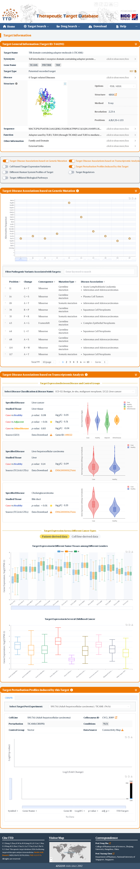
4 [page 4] (73, 362)
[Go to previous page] (59, 362)
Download (98, 26)
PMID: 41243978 (35, 855)
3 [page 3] (70, 362)
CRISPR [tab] (9, 698)
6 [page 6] (81, 362)
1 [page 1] (63, 362)
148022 (68, 435)
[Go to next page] (91, 362)
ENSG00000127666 (65, 470)
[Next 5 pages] (84, 362)
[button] (83, 59)
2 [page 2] (66, 362)
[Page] (105, 362)
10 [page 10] (88, 362)
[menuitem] (9, 26)
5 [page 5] (77, 362)
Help (121, 26)
